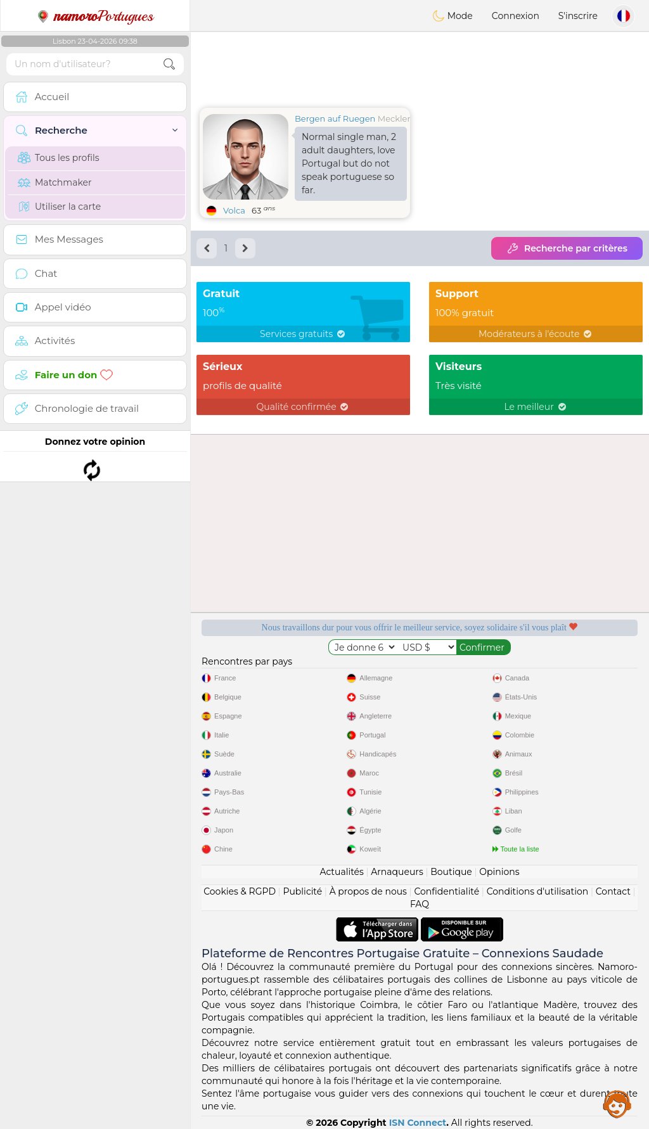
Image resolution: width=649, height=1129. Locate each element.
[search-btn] (169, 64)
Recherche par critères (566, 248)
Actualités (341, 871)
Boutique (451, 871)
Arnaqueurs (397, 871)
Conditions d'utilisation (538, 891)
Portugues (95, 15)
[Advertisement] (419, 66)
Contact (613, 891)
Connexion (515, 16)
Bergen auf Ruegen (335, 118)
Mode (452, 16)
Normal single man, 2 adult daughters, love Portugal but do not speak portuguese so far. (349, 163)
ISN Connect (418, 1122)
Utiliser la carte (59, 206)
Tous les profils (59, 157)
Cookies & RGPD (239, 891)
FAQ (419, 904)
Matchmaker (55, 182)
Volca (234, 210)
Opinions (499, 871)
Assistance (617, 1103)
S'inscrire (578, 16)
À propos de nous (368, 891)
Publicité (302, 891)
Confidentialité (446, 891)
